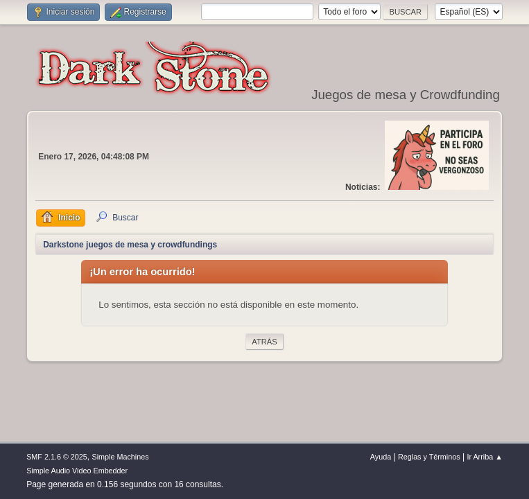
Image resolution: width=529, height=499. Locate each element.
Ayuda (380, 457)
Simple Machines (120, 457)
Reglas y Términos (429, 457)
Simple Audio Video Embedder (77, 470)
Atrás (264, 342)
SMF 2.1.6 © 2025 (56, 457)
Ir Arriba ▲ (484, 457)
